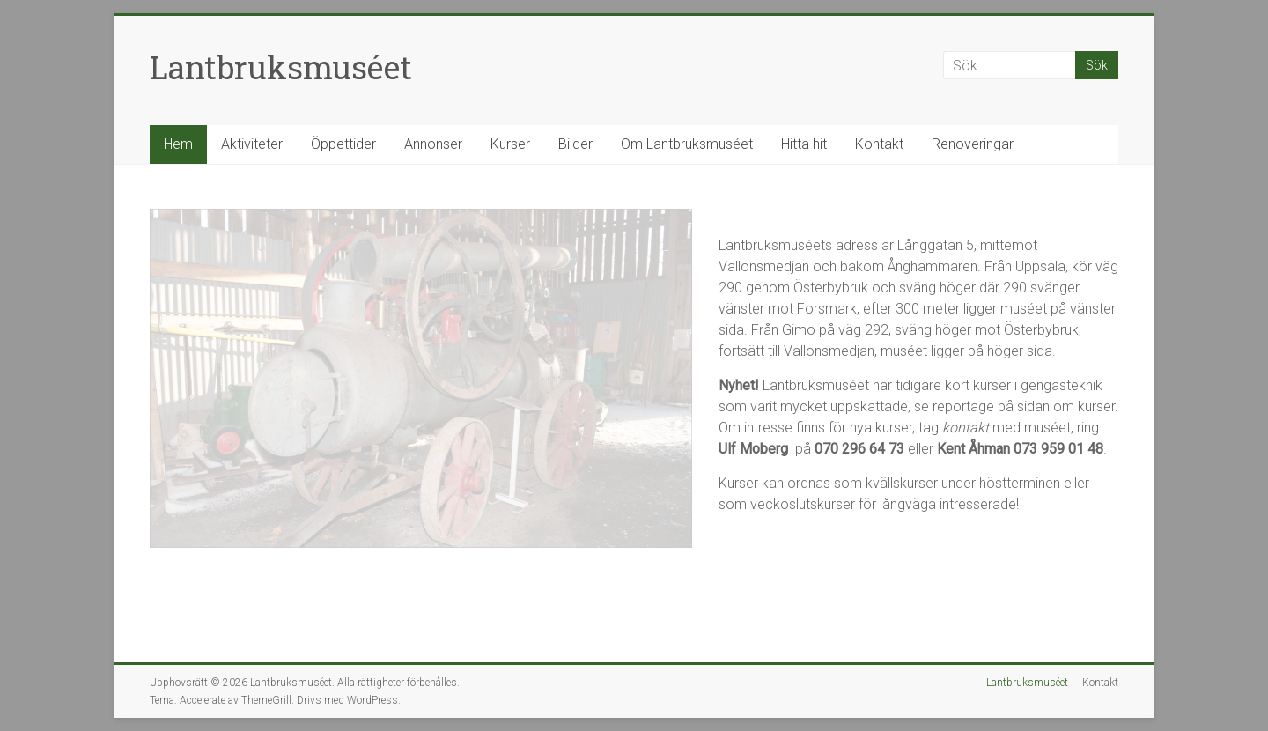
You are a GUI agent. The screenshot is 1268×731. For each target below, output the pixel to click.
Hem (178, 144)
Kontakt (879, 144)
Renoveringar (973, 144)
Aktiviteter (252, 144)
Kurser (510, 144)
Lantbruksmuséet (281, 67)
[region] (421, 378)
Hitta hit (804, 144)
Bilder (575, 144)
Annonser (433, 144)
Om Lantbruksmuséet (687, 144)
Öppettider (343, 144)
